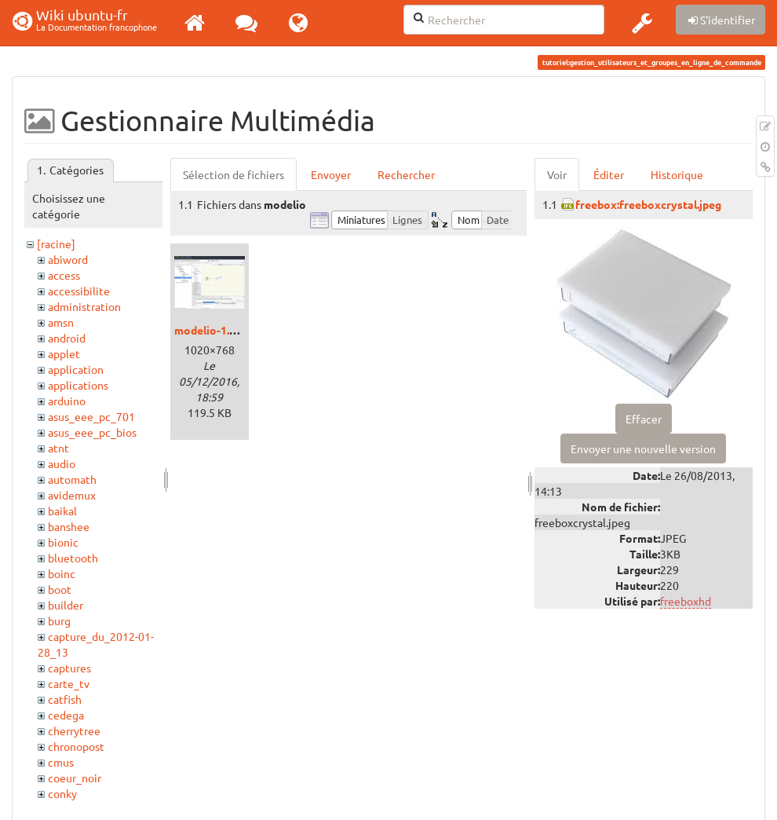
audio (61, 463)
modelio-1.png (211, 330)
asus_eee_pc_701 (91, 416)
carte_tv (68, 683)
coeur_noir (74, 778)
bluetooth (73, 558)
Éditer (608, 174)
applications (78, 385)
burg (59, 620)
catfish (65, 699)
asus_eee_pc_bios (92, 432)
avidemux (72, 495)
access (64, 275)
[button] (642, 23)
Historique (677, 174)
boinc (61, 573)
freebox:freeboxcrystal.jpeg (648, 204)
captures (69, 668)
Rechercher (406, 174)
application (76, 369)
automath (72, 479)
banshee (68, 526)
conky (62, 793)
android (67, 338)
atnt (58, 448)
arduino (67, 401)
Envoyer (331, 174)
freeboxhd (685, 601)
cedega (66, 715)
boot (59, 589)
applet (64, 353)
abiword (68, 259)
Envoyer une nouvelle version (643, 448)
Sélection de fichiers (233, 174)
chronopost (76, 746)
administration (84, 306)
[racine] (56, 243)
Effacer (644, 419)
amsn (61, 322)
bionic (63, 542)
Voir (557, 174)
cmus (61, 762)
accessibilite (79, 291)
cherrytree (74, 730)
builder (65, 605)
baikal (62, 510)
